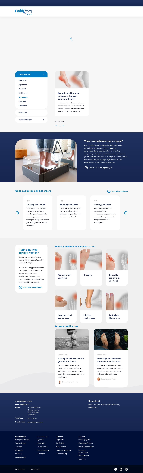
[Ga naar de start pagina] (55, 125)
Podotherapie (20, 437)
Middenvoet (23, 93)
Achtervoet (23, 97)
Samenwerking (61, 454)
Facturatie (19, 450)
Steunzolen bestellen (86, 447)
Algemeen (23, 85)
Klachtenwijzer (25, 74)
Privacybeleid (20, 469)
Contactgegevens (84, 440)
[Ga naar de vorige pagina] (56, 125)
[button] (45, 74)
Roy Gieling (60, 443)
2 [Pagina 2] (63, 126)
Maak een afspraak (85, 443)
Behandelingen (42, 437)
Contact (81, 437)
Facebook (82, 459)
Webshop (18, 454)
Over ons (59, 437)
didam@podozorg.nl (35, 422)
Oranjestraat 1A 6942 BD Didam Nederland (34, 412)
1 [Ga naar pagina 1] (59, 126)
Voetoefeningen (25, 120)
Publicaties (23, 113)
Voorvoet (22, 89)
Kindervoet (23, 105)
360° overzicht (61, 447)
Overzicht (22, 80)
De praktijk (60, 440)
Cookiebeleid (34, 469)
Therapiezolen (42, 447)
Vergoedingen (20, 443)
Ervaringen (41, 454)
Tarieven (18, 447)
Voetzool (22, 101)
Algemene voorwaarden (83, 451)
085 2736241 (32, 418)
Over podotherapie (22, 440)
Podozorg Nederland (63, 450)
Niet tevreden (83, 455)
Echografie (41, 443)
